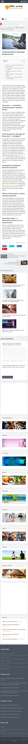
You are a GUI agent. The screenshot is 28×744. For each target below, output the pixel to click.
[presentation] (13, 372)
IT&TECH (3, 657)
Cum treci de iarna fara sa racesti (14, 711)
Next (18, 261)
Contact (2, 727)
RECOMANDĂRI (14, 56)
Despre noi (3, 731)
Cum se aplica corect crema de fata (14, 708)
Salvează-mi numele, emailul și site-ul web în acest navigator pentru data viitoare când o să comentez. (13, 366)
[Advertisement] (14, 398)
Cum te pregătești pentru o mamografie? (10, 687)
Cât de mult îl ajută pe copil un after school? (10, 695)
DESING (2, 665)
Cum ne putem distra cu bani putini (12, 714)
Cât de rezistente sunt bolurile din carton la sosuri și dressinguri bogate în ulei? (13, 285)
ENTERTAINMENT (5, 653)
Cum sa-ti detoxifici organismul (12, 717)
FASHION (12, 653)
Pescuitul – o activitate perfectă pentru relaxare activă (14, 66)
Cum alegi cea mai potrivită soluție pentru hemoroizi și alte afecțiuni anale (13, 300)
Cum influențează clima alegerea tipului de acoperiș (17, 256)
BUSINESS (9, 661)
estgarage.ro (22, 639)
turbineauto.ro (5, 636)
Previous (11, 254)
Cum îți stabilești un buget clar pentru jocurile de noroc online (14, 315)
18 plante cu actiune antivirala (11, 705)
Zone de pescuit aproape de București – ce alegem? (15, 68)
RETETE (7, 657)
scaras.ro (20, 621)
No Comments (21, 56)
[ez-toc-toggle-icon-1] (22, 61)
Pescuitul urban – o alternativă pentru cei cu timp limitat (14, 78)
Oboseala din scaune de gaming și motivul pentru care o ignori (13, 330)
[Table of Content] (23, 61)
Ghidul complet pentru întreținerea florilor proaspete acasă (12, 264)
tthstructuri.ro (5, 626)
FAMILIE (7, 665)
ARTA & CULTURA (5, 669)
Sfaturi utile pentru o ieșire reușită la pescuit (14, 74)
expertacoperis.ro (7, 631)
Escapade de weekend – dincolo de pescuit (14, 72)
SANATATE (3, 661)
